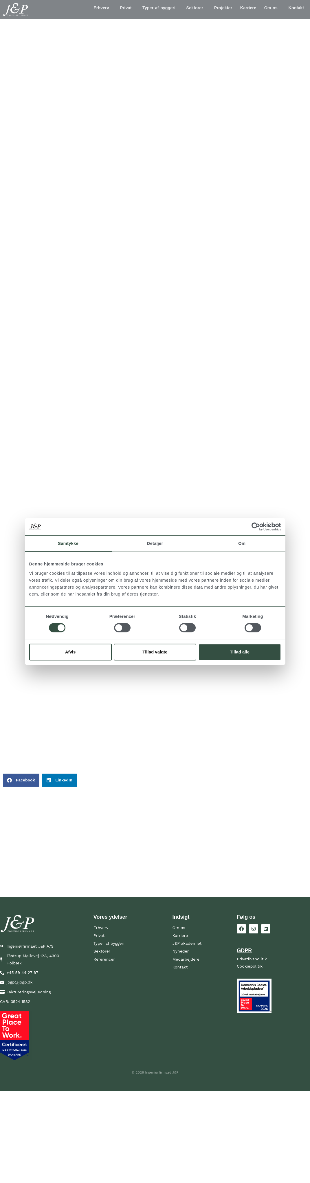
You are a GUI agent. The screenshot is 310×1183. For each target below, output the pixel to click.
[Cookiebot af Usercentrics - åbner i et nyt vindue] (255, 526)
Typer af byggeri (145, 9)
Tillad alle (240, 651)
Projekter (215, 9)
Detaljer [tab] (155, 543)
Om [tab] (241, 543)
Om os (267, 9)
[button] (85, 9)
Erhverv (83, 9)
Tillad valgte (154, 651)
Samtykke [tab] (68, 543)
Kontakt (295, 9)
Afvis (70, 651)
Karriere (242, 9)
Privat (110, 9)
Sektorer (183, 9)
